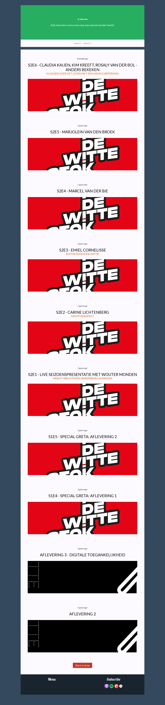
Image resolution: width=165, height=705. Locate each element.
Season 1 (77, 43)
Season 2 (87, 43)
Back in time (82, 665)
